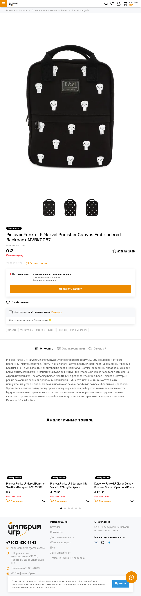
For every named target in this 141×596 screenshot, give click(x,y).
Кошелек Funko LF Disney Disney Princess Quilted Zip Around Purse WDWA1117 (114, 485)
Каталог (12, 330)
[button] (61, 508)
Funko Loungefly (78, 330)
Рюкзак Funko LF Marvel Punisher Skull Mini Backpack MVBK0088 (26, 485)
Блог (53, 547)
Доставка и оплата (62, 537)
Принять (120, 583)
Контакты (56, 532)
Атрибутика (26, 330)
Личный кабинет (60, 552)
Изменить (56, 312)
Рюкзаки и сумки (45, 330)
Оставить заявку (70, 288)
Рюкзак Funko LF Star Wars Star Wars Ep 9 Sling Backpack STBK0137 (69, 485)
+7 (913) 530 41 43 (21, 543)
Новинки (62, 330)
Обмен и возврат (60, 542)
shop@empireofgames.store (28, 548)
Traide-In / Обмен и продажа (67, 558)
